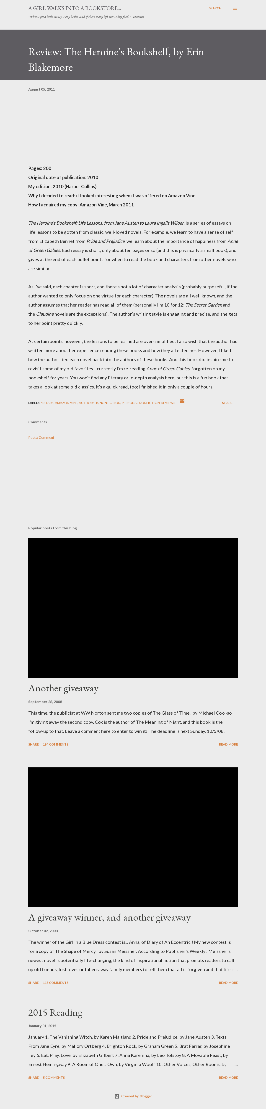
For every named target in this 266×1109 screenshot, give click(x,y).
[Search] (215, 8)
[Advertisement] (133, 486)
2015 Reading (55, 1012)
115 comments (55, 983)
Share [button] (227, 403)
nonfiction (110, 403)
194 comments (55, 744)
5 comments (54, 1077)
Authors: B (88, 403)
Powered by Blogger (133, 1096)
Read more (228, 744)
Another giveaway (63, 687)
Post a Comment (41, 437)
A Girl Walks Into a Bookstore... (74, 8)
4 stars (47, 403)
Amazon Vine (66, 403)
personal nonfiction (141, 403)
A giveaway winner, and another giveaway (109, 917)
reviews (168, 403)
